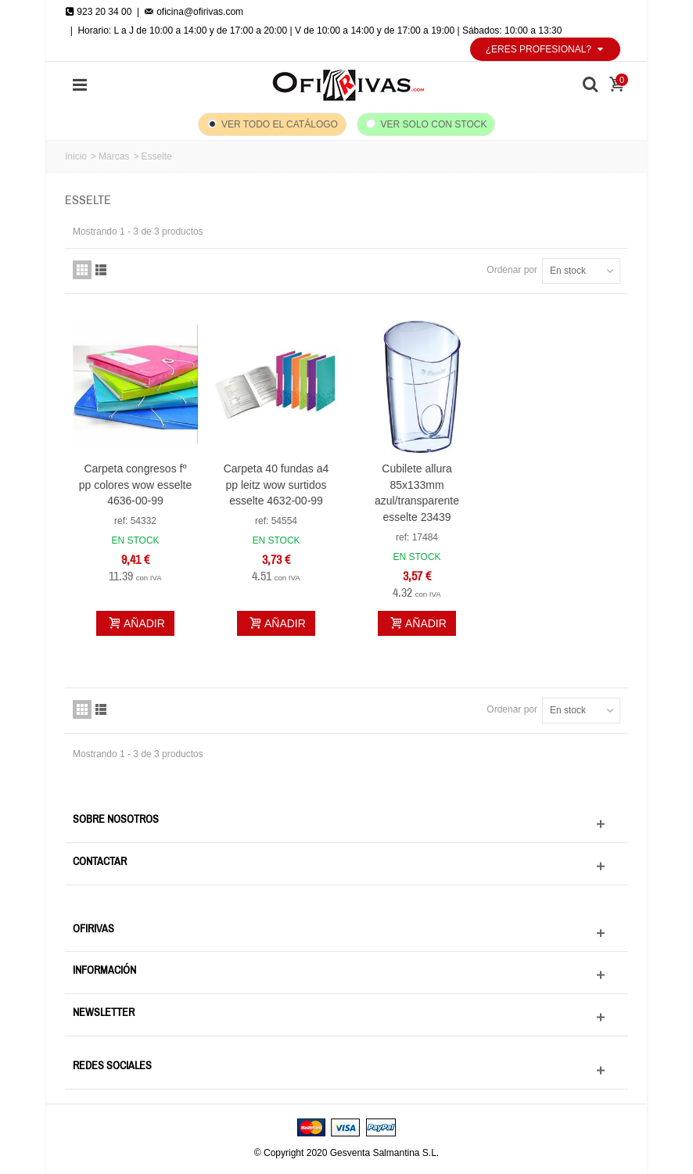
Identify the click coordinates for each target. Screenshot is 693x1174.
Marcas (114, 156)
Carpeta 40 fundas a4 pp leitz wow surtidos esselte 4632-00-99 (276, 485)
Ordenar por (512, 269)
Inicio (76, 156)
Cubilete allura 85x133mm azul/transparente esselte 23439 (417, 493)
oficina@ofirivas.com (194, 11)
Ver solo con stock (434, 124)
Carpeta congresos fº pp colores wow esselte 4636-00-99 (135, 485)
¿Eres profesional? (545, 49)
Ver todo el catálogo (279, 124)
